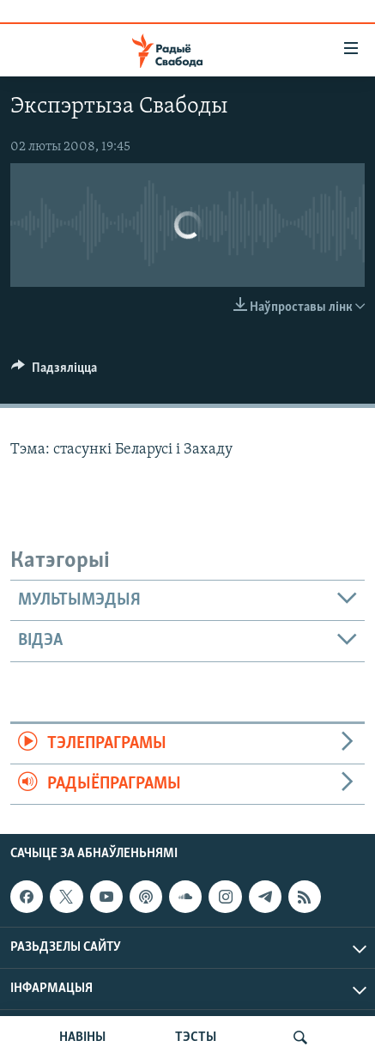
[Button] (54, 372)
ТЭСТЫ (195, 1037)
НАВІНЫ (82, 1037)
